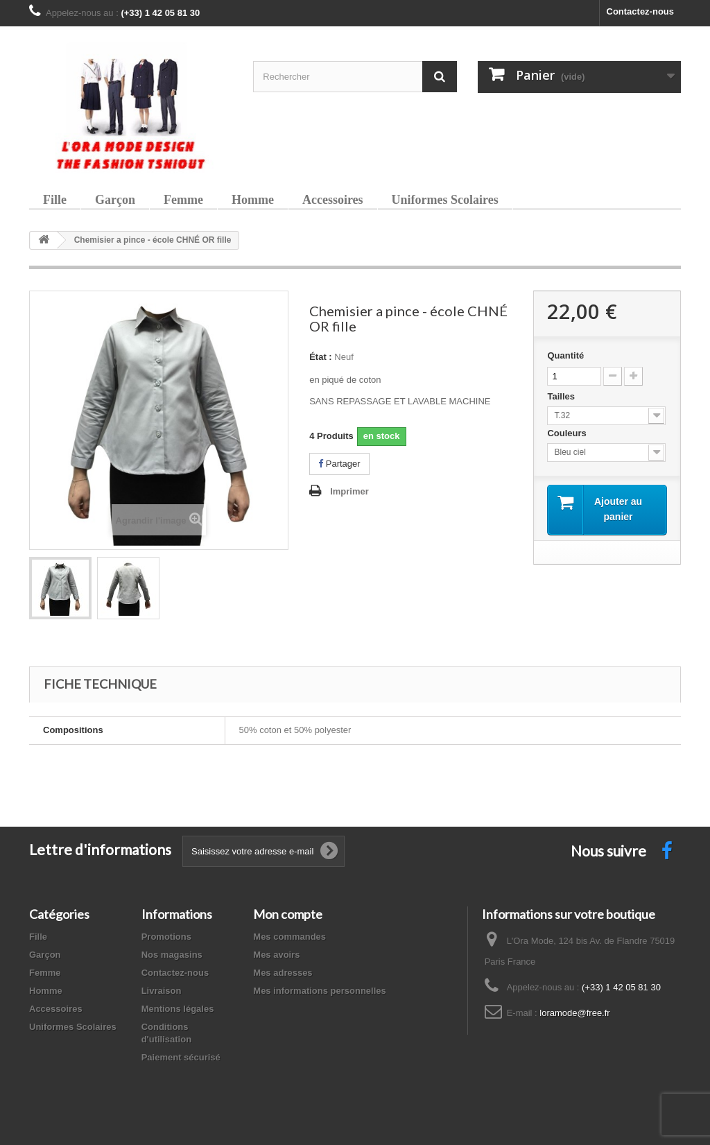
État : (320, 357)
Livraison (161, 990)
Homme (253, 200)
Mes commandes (289, 936)
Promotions (166, 936)
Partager (339, 463)
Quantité (565, 355)
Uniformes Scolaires (445, 200)
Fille (55, 200)
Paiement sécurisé (180, 1057)
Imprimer (349, 491)
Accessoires (332, 200)
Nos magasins (171, 954)
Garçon (115, 200)
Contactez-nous (641, 11)
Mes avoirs (276, 954)
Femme (183, 200)
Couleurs (568, 433)
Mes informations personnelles (319, 990)
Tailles (562, 396)
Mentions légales (177, 1009)
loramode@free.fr (574, 1013)
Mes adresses (282, 972)
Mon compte (287, 914)
